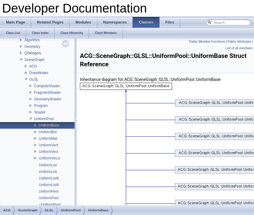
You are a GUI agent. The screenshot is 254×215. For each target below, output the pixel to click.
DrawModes (38, 73)
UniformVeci (48, 152)
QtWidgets (32, 53)
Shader (40, 112)
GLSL (33, 79)
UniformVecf (48, 145)
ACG (33, 66)
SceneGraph (34, 60)
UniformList (48, 165)
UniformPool (44, 119)
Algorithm (32, 40)
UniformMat (48, 138)
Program (41, 106)
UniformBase (49, 125)
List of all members (239, 48)
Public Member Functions (207, 42)
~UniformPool (50, 204)
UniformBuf (48, 132)
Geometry (32, 46)
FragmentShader (47, 92)
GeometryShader (47, 99)
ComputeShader (47, 86)
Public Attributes (239, 42)
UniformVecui (49, 158)
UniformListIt (49, 178)
